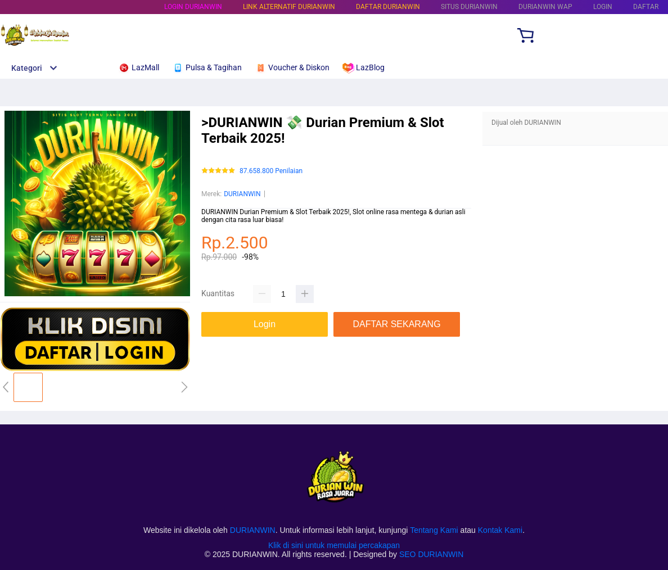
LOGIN (602, 7)
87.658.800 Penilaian (271, 171)
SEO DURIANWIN (431, 554)
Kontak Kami (500, 530)
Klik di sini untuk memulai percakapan (334, 545)
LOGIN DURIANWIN (193, 7)
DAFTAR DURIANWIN (388, 7)
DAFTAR (645, 7)
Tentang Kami (434, 530)
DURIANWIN (242, 194)
